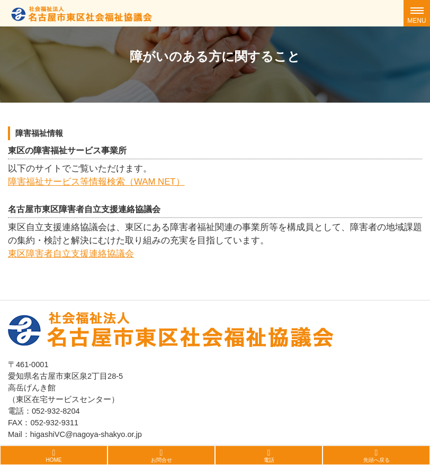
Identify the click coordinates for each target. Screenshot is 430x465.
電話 (269, 460)
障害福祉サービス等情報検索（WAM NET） (96, 182)
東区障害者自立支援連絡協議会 (71, 254)
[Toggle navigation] (417, 13)
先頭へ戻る (376, 460)
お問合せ (161, 460)
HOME (54, 460)
